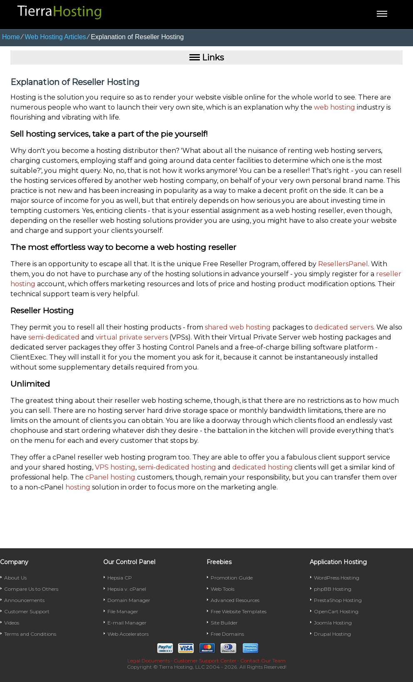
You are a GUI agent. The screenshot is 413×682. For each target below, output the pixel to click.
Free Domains (227, 634)
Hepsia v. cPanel (126, 589)
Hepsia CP (119, 578)
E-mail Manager (127, 623)
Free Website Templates (238, 611)
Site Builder (224, 623)
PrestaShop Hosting (338, 600)
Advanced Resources (235, 600)
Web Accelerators (128, 634)
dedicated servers (343, 327)
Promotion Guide (232, 578)
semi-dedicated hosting (177, 467)
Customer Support (27, 611)
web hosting (334, 107)
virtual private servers (132, 337)
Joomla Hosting (333, 623)
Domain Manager (128, 600)
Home (11, 36)
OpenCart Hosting (336, 611)
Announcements (24, 600)
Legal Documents (148, 660)
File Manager (122, 611)
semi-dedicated (54, 337)
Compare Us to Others (31, 589)
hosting (77, 487)
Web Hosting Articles (55, 36)
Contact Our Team (263, 660)
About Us (15, 578)
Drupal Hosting (332, 634)
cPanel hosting (110, 477)
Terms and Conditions (30, 634)
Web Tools (222, 589)
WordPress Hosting (336, 578)
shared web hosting (238, 327)
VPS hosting (115, 467)
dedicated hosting (262, 467)
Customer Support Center (205, 660)
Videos (11, 623)
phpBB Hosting (332, 589)
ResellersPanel (343, 264)
